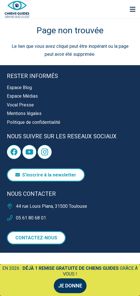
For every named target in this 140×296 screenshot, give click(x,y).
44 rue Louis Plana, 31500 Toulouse (51, 206)
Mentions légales (24, 113)
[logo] (17, 9)
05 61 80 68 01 (31, 218)
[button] (132, 9)
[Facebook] (14, 152)
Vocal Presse (20, 105)
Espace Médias (22, 96)
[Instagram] (45, 152)
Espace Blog (19, 87)
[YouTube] (29, 152)
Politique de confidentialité (33, 122)
